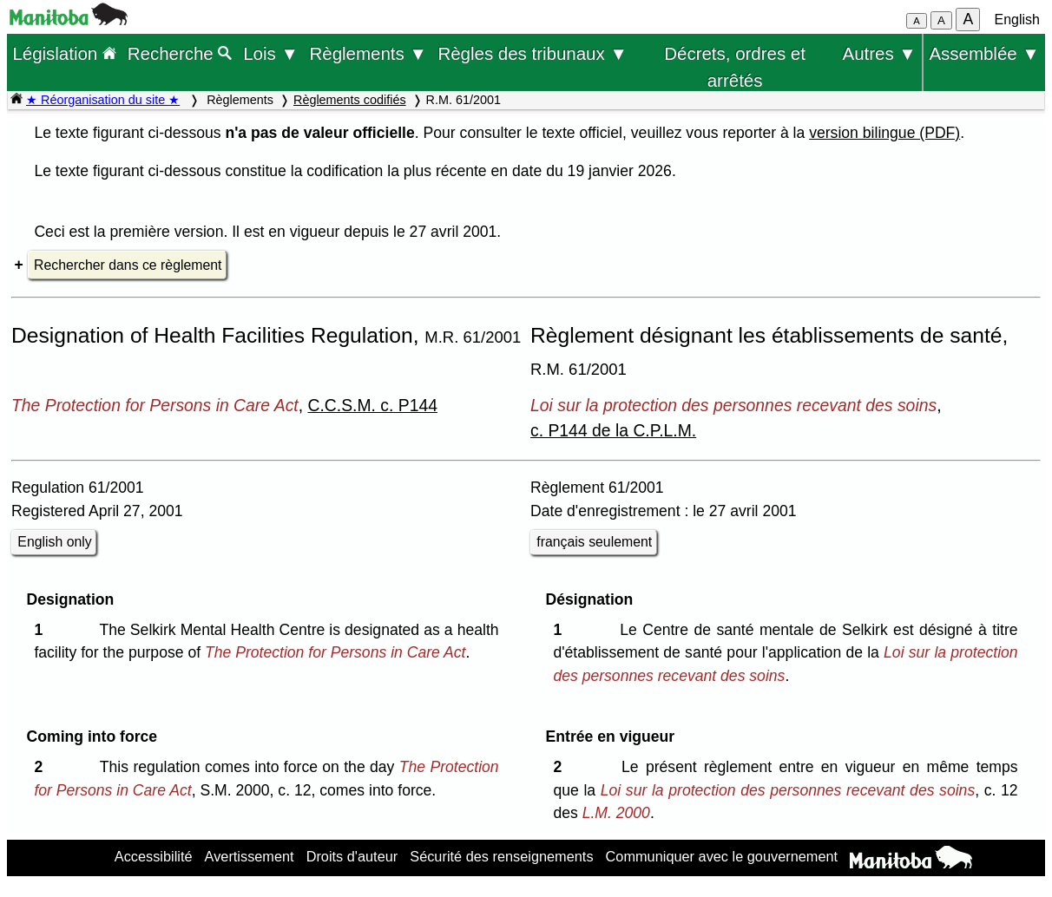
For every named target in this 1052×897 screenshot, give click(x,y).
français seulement (594, 541)
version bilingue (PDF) (884, 132)
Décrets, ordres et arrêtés (734, 55)
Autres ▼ (880, 53)
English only (54, 541)
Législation (64, 53)
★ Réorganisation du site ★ (103, 100)
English (1017, 19)
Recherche (180, 53)
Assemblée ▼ (984, 53)
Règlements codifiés (349, 100)
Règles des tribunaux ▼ (532, 53)
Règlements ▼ (367, 53)
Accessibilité (154, 856)
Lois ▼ (271, 53)
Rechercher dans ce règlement (127, 265)
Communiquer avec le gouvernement (722, 856)
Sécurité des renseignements (501, 856)
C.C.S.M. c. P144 (372, 405)
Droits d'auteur (352, 856)
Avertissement (249, 856)
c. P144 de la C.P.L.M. (613, 430)
